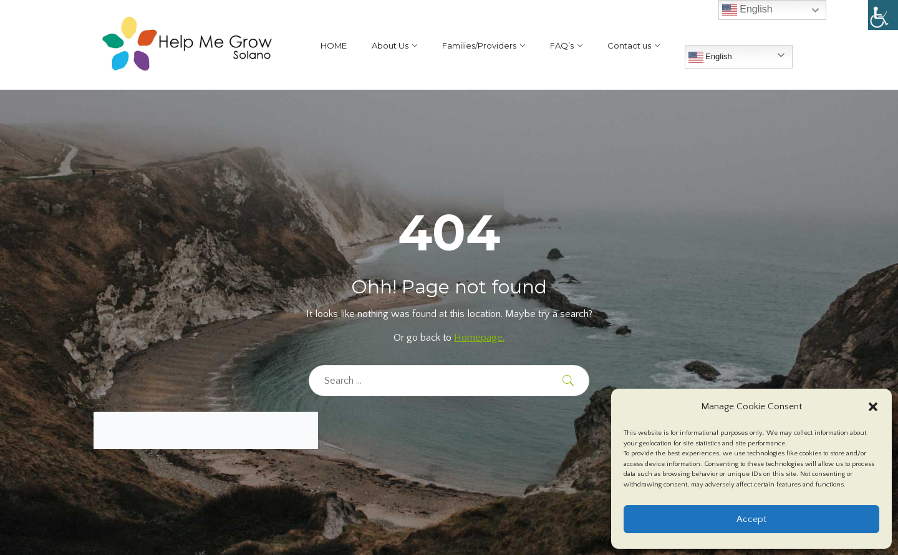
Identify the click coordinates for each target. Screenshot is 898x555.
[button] (873, 407)
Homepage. (479, 337)
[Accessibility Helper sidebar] (883, 15)
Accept (751, 519)
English (710, 57)
